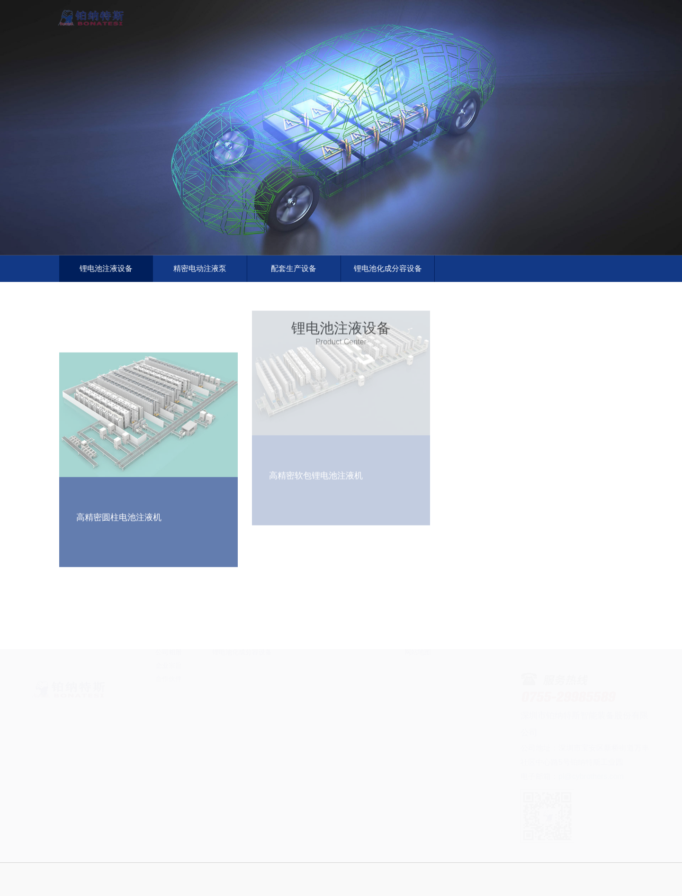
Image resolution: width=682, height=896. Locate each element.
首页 (225, 9)
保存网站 (417, 687)
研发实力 (168, 687)
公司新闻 (361, 660)
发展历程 (168, 674)
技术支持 (361, 687)
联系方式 (417, 660)
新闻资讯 (491, 9)
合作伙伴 (168, 727)
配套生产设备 (292, 268)
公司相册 (168, 700)
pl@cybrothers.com (577, 776)
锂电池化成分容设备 (386, 268)
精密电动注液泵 (198, 268)
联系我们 (557, 9)
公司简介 (168, 660)
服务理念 (304, 660)
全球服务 (425, 9)
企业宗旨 (168, 713)
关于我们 (292, 9)
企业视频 (417, 674)
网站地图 (417, 700)
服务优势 (304, 674)
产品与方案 (358, 9)
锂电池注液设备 (104, 268)
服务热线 (304, 687)
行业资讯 (361, 674)
